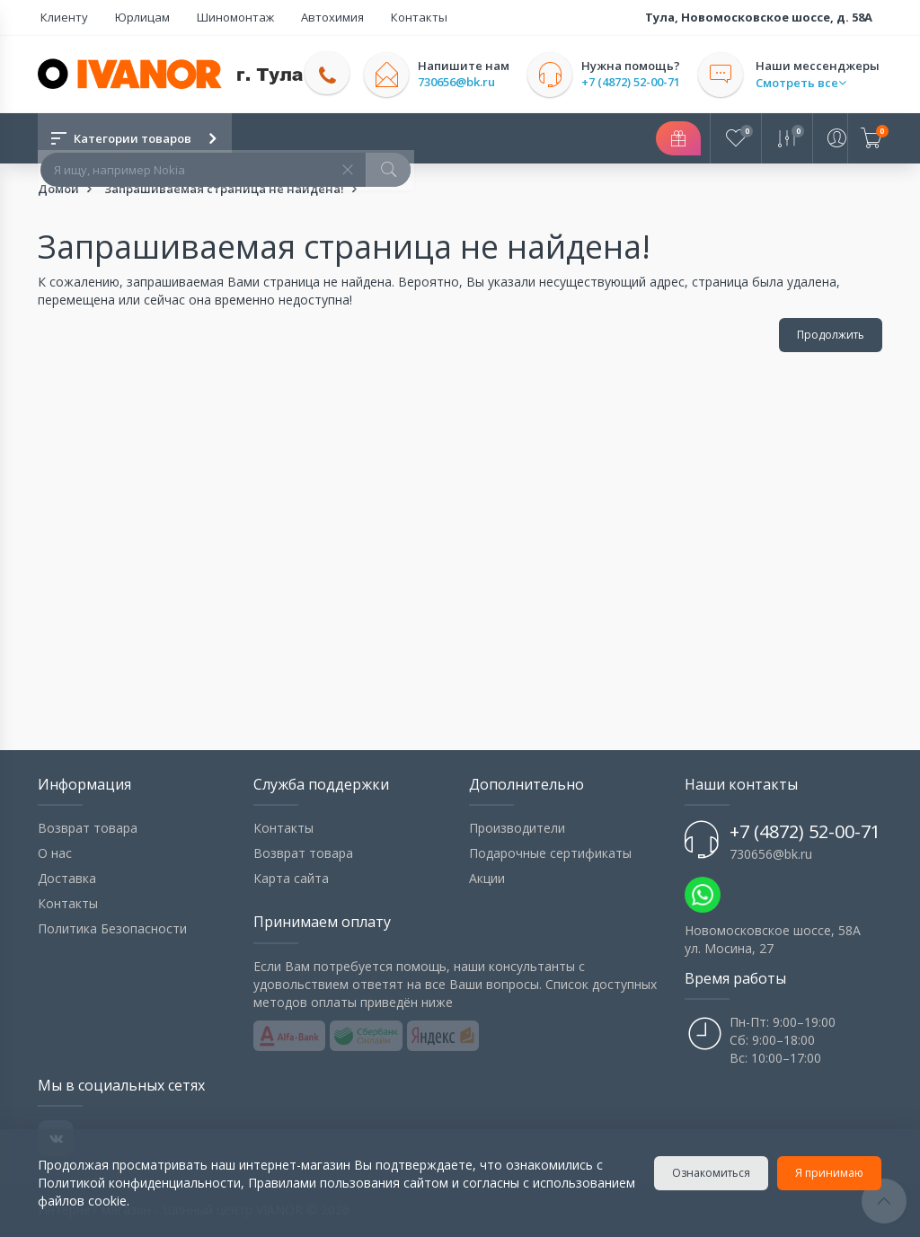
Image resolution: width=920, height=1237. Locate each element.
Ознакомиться (712, 1172)
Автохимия (302, 17)
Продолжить (830, 334)
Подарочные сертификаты (550, 852)
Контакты (380, 17)
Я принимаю (830, 1172)
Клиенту (61, 17)
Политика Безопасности (112, 928)
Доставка (67, 878)
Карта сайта (291, 878)
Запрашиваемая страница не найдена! (224, 189)
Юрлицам (130, 17)
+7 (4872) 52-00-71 (637, 82)
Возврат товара (87, 827)
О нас (55, 852)
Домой (58, 189)
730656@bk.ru (462, 82)
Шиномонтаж (214, 17)
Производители (517, 827)
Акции (487, 878)
